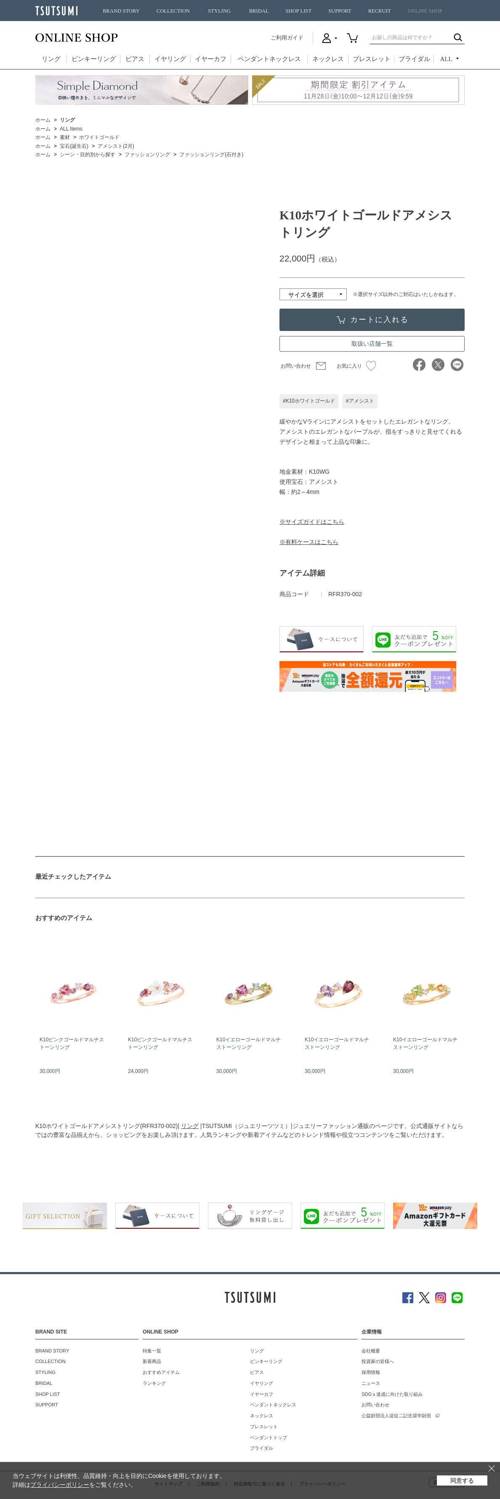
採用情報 (371, 1372)
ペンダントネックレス (269, 59)
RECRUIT (379, 11)
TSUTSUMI (56, 10)
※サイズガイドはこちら (311, 521)
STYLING (219, 11)
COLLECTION (173, 11)
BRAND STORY (121, 11)
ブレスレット (372, 59)
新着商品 (152, 1361)
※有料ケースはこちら (308, 542)
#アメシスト (360, 401)
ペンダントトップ (268, 1437)
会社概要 (371, 1350)
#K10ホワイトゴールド (309, 401)
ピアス (134, 59)
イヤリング (170, 59)
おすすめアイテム (161, 1372)
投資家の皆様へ (378, 1361)
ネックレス (328, 59)
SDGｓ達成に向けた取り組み (392, 1394)
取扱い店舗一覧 (372, 343)
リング (51, 59)
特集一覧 (152, 1350)
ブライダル (414, 59)
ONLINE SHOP (425, 11)
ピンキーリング (94, 59)
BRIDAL (259, 11)
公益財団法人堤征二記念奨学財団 (396, 1415)
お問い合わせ (296, 366)
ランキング (154, 1383)
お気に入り (356, 366)
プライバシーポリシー (59, 1484)
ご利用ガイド (287, 38)
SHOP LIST (298, 11)
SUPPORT (339, 11)
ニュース (371, 1383)
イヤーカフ (210, 59)
